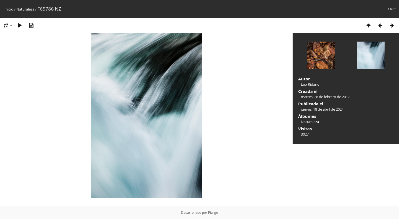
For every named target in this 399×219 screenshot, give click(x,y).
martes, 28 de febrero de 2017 (325, 96)
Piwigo (213, 212)
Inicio (8, 9)
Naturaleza (25, 9)
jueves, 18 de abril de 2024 (322, 109)
